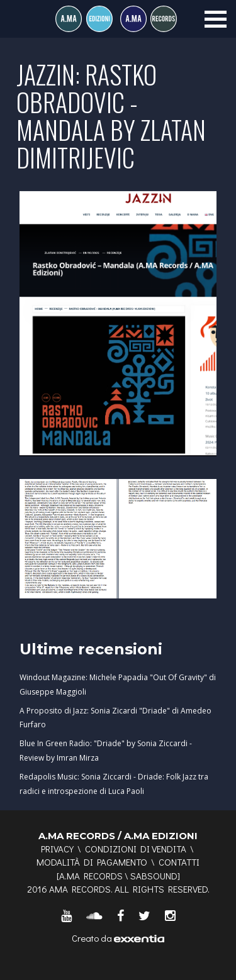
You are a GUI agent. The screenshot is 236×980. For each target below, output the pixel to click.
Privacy (57, 848)
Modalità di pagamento (92, 862)
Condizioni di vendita (135, 848)
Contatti (179, 862)
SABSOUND (153, 875)
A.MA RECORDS (91, 875)
